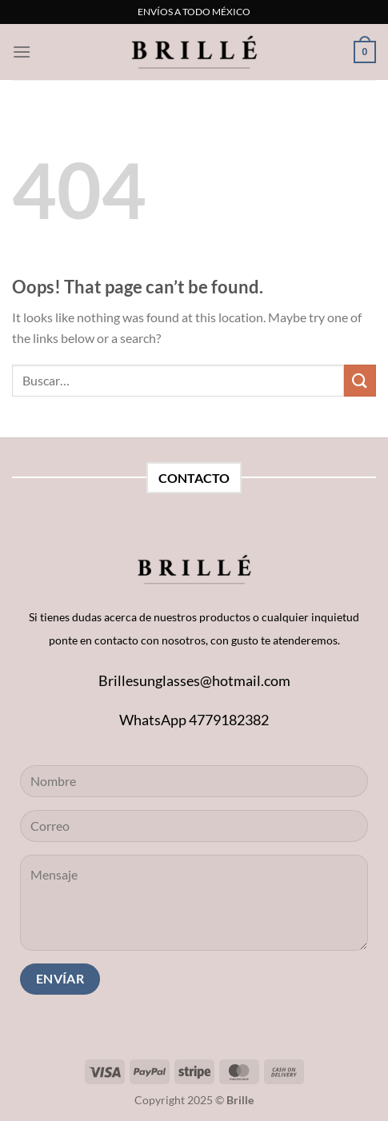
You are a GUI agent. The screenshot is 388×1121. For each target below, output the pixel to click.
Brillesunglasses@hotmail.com (194, 680)
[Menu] (21, 51)
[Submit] (360, 380)
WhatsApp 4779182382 (194, 719)
